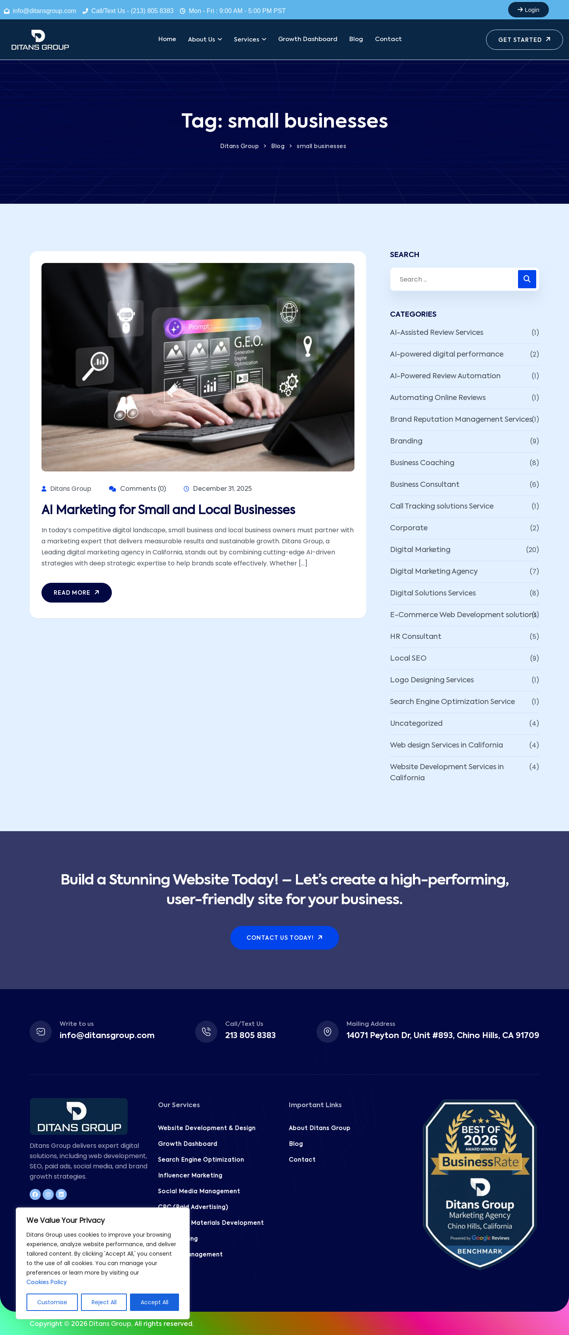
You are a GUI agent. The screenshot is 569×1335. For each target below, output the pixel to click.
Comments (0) (137, 489)
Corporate (409, 528)
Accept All (154, 1302)
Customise (52, 1302)
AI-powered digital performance (446, 354)
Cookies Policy (46, 1282)
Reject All (104, 1302)
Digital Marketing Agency (434, 571)
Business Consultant (425, 484)
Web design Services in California (446, 745)
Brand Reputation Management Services (461, 419)
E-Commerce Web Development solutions (463, 615)
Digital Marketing (420, 550)
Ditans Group (110, 1324)
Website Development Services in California (447, 773)
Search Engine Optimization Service (452, 702)
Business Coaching (422, 463)
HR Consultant (415, 636)
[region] (103, 1263)
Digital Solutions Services (433, 593)
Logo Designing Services (432, 680)
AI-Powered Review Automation (445, 376)
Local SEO (408, 658)
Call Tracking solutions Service (442, 506)
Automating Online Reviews (438, 398)
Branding (406, 441)
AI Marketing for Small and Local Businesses (168, 511)
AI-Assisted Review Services (436, 332)
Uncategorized (416, 723)
